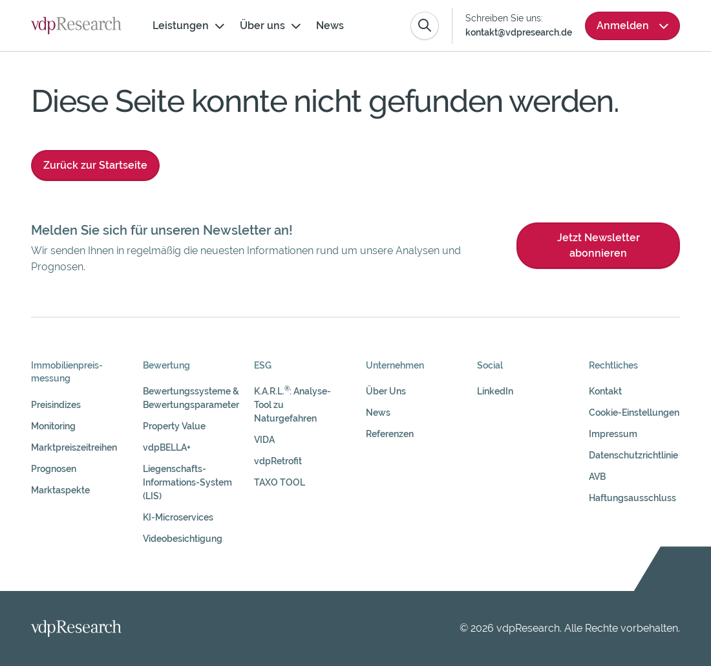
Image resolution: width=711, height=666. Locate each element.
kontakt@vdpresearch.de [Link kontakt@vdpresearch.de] (518, 32)
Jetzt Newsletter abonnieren (598, 245)
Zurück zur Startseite (95, 165)
